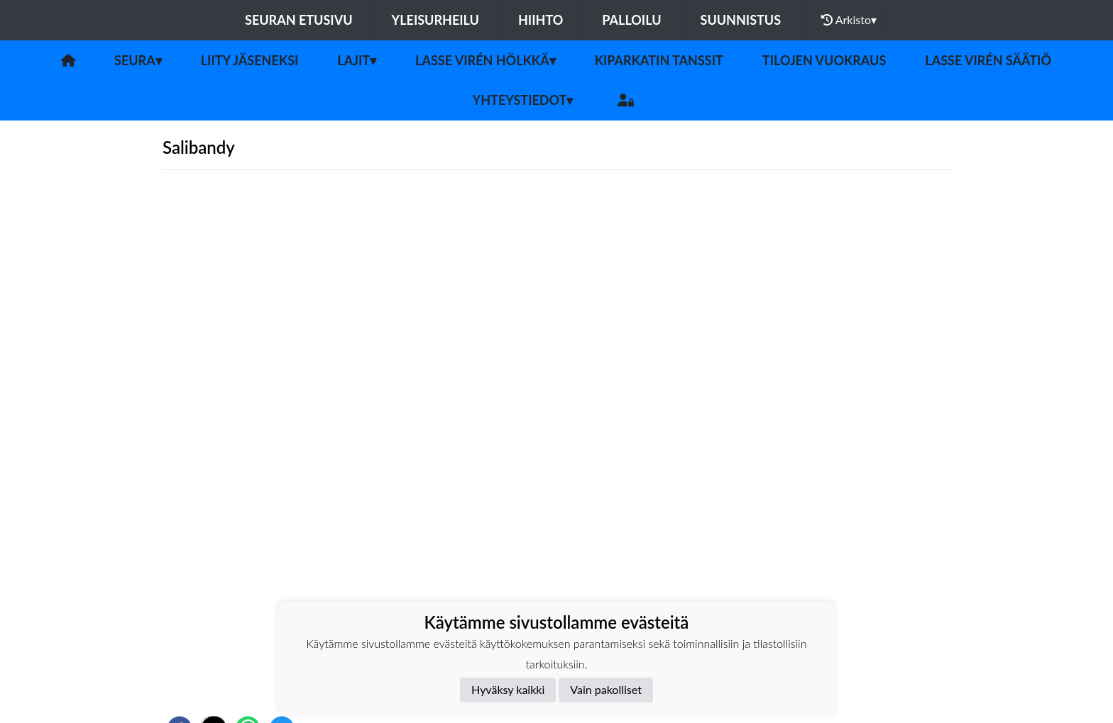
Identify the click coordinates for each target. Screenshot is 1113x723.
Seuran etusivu (299, 20)
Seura (138, 60)
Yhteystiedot (523, 100)
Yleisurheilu (435, 20)
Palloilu (631, 20)
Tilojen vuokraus (824, 60)
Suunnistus (741, 20)
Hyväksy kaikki (507, 689)
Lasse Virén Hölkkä (485, 60)
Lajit (356, 60)
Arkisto (849, 19)
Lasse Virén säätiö (988, 60)
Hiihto (540, 20)
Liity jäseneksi (250, 60)
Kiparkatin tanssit (659, 60)
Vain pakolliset (606, 689)
